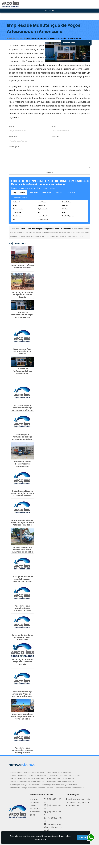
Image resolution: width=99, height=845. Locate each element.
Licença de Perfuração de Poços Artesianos (27, 779)
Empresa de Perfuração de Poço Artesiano (65, 776)
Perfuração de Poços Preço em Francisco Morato (22, 662)
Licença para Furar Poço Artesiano (60, 779)
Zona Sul (58, 193)
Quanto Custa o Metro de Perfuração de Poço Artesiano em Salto (22, 523)
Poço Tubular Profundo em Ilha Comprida (22, 266)
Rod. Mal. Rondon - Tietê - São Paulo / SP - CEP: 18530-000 (78, 802)
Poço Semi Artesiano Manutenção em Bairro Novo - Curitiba (22, 717)
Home (34, 799)
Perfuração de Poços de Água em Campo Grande (22, 295)
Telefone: (14, 137)
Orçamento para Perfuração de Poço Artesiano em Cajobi (22, 408)
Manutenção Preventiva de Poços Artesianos (59, 785)
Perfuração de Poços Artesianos (58, 772)
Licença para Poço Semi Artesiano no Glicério (22, 351)
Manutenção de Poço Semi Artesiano (24, 785)
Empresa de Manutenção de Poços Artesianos (28, 776)
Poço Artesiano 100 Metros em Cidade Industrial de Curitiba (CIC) (22, 551)
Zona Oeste (46, 193)
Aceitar (82, 837)
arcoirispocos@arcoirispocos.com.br (53, 827)
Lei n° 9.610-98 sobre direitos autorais (69, 237)
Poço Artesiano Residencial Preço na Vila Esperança (22, 750)
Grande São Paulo (20, 198)
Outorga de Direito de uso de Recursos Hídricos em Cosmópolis (22, 639)
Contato (35, 809)
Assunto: (56, 137)
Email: (54, 126)
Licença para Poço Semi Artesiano (60, 782)
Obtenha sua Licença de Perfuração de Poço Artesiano (31, 788)
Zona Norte (33, 193)
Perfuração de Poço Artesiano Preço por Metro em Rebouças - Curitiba (22, 695)
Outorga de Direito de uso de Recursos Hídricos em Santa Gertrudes (22, 580)
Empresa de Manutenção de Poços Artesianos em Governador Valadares (22, 316)
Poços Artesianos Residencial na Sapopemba (22, 464)
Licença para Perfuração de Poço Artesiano (27, 782)
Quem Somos (34, 804)
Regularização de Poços (34, 772)
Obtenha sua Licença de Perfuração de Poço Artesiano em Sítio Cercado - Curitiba (22, 495)
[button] (95, 4)
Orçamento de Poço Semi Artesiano (70, 788)
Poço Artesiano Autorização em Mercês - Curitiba (22, 608)
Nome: (12, 126)
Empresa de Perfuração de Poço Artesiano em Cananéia (22, 372)
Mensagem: (15, 147)
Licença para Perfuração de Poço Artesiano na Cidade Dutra (22, 438)
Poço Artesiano (16, 772)
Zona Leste (71, 193)
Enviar (49, 173)
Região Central (19, 193)
